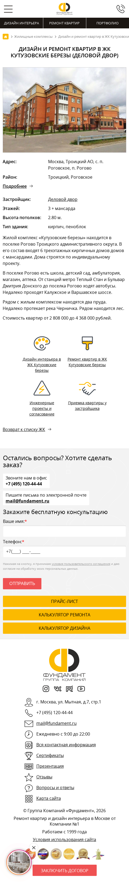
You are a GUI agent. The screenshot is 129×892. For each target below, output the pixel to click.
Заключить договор (64, 871)
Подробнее (15, 186)
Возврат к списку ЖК (24, 429)
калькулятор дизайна (64, 628)
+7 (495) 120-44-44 (24, 483)
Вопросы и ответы (55, 787)
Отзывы (44, 777)
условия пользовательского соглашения (81, 564)
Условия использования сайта (64, 839)
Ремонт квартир (64, 23)
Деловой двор (62, 199)
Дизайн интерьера (21, 23)
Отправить (22, 583)
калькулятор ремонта (64, 615)
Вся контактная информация (66, 745)
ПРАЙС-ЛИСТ (64, 601)
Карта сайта (48, 798)
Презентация (50, 766)
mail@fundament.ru (27, 500)
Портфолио (107, 23)
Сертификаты (50, 755)
